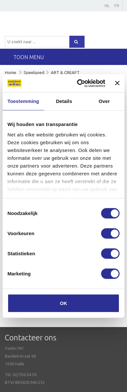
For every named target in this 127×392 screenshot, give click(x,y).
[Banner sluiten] (117, 83)
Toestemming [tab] (23, 101)
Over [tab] (104, 101)
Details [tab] (64, 101)
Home (10, 72)
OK (63, 303)
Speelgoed (34, 72)
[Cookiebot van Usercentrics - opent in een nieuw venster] (79, 83)
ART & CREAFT (65, 72)
